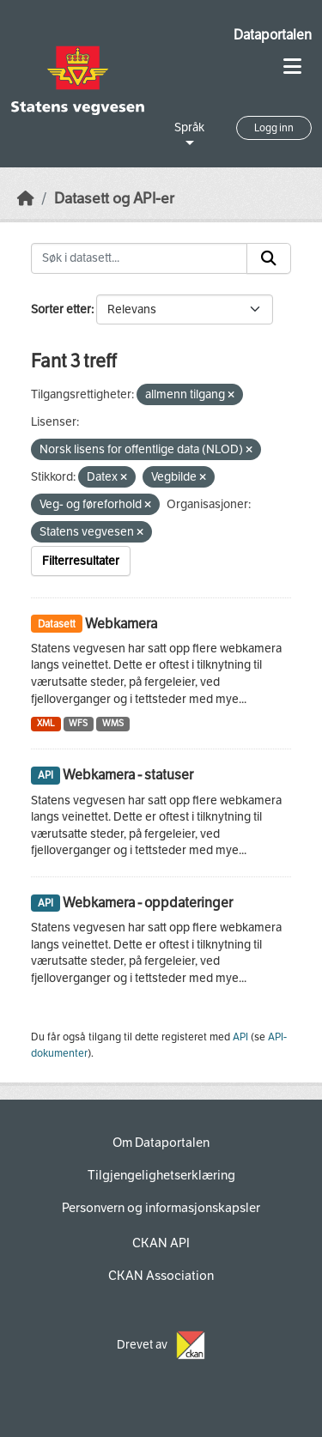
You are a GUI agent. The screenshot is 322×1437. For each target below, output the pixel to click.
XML (46, 723)
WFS (78, 723)
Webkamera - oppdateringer (148, 902)
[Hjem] (25, 199)
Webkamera (121, 623)
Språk (189, 127)
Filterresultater (80, 561)
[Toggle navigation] (292, 66)
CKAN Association (161, 1275)
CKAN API (161, 1243)
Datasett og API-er (114, 199)
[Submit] (268, 258)
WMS (113, 723)
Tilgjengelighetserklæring (161, 1175)
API (240, 1037)
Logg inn (274, 128)
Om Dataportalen (161, 1142)
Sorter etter (61, 309)
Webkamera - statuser (128, 775)
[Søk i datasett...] (139, 258)
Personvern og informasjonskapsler (161, 1208)
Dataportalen (273, 35)
